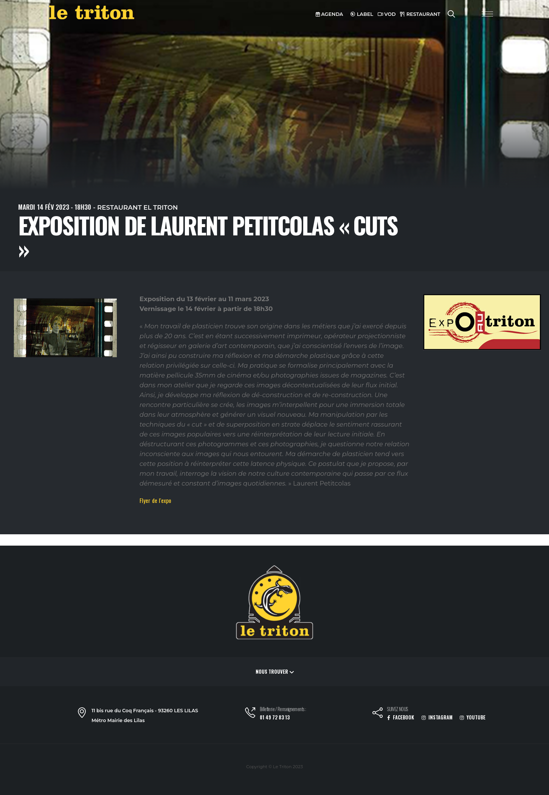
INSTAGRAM (437, 717)
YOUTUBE (472, 717)
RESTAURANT (420, 14)
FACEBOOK (400, 717)
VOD (387, 14)
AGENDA (329, 14)
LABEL (361, 14)
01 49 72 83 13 (275, 717)
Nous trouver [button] (275, 671)
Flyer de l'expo (155, 500)
